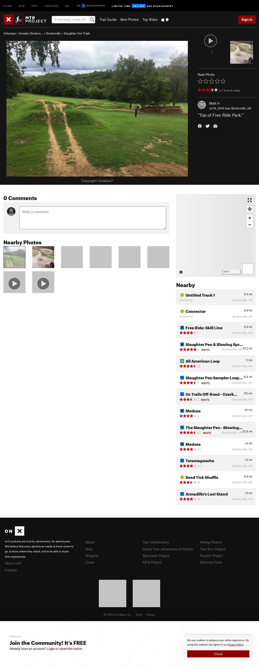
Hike (35, 5)
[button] (200, 125)
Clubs (89, 562)
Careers (11, 570)
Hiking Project (211, 542)
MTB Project (152, 562)
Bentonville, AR (241, 108)
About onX (13, 563)
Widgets (91, 556)
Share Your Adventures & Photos (168, 549)
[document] (218, 647)
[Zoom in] (249, 218)
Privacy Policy (235, 644)
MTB (22, 5)
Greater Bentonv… (31, 33)
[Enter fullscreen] (249, 200)
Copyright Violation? (97, 181)
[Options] (248, 269)
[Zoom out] (249, 224)
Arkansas (9, 33)
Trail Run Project (212, 549)
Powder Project (211, 556)
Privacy (151, 614)
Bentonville (53, 33)
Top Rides (150, 19)
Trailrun (51, 5)
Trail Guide (108, 19)
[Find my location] (249, 209)
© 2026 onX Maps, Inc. (118, 614)
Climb (7, 5)
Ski (67, 5)
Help (89, 549)
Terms (139, 614)
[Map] (215, 235)
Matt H (214, 103)
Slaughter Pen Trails (77, 33)
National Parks (211, 562)
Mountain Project (156, 556)
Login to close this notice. (65, 649)
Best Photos (129, 19)
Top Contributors (156, 542)
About (90, 542)
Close (218, 654)
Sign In (246, 19)
